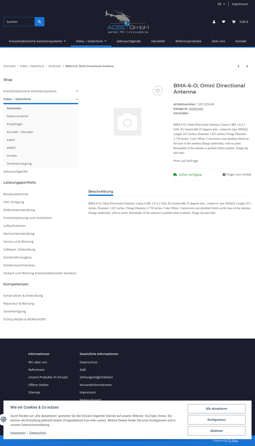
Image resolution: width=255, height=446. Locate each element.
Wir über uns (37, 362)
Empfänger (15, 124)
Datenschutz (89, 362)
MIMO (11, 148)
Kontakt (240, 41)
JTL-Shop (233, 440)
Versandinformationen (96, 385)
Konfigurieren (216, 419)
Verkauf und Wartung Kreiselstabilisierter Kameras (39, 273)
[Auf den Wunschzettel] (157, 90)
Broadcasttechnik (15, 194)
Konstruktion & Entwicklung (23, 295)
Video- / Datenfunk (17, 99)
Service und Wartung (18, 241)
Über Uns (218, 41)
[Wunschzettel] (224, 21)
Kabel (11, 140)
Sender (12, 156)
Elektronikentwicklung (19, 210)
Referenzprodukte (188, 41)
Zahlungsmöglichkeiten (96, 377)
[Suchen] (19, 21)
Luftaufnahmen (14, 226)
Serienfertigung (14, 311)
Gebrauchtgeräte (15, 171)
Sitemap (34, 392)
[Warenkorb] (240, 21)
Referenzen (36, 370)
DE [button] (219, 4)
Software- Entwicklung (19, 249)
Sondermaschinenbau (19, 265)
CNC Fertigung (13, 202)
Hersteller (158, 41)
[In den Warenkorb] (91, 80)
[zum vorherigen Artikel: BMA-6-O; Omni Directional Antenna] (238, 66)
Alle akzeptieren (216, 408)
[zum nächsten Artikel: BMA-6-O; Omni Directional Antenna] (247, 66)
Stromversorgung (19, 163)
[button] (214, 21)
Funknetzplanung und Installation (27, 218)
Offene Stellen (38, 385)
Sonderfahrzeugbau (17, 257)
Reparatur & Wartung (18, 303)
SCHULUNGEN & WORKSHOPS (24, 319)
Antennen (196, 109)
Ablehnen (216, 431)
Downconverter (18, 116)
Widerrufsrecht (90, 400)
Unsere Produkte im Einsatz (48, 377)
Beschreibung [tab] (100, 191)
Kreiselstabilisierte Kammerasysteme (30, 91)
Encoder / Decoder (20, 132)
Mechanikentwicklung (19, 234)
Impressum (240, 4)
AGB (83, 370)
